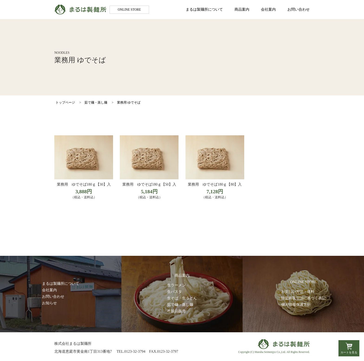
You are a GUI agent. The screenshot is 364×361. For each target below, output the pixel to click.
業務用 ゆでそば (129, 102)
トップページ (65, 102)
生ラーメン (176, 285)
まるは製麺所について (204, 9)
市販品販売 (176, 311)
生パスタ (174, 292)
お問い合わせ (298, 9)
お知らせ (49, 303)
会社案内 (268, 9)
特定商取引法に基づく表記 (303, 298)
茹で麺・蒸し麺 (95, 102)
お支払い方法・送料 (298, 292)
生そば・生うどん (182, 298)
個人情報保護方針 (296, 305)
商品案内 (241, 9)
